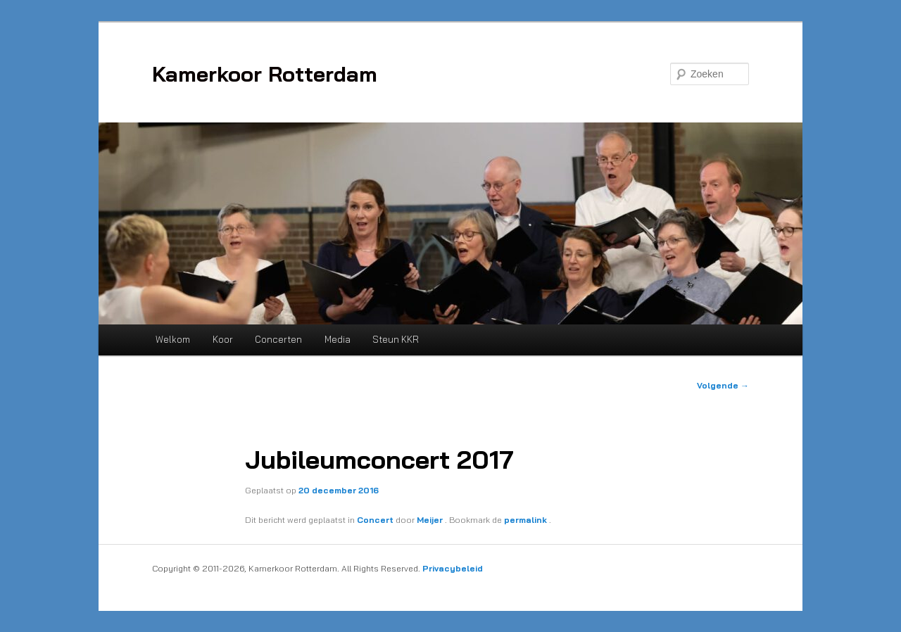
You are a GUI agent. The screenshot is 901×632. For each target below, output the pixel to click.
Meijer (431, 519)
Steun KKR (395, 339)
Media (338, 339)
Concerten (278, 339)
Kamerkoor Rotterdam (264, 74)
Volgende (723, 385)
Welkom (173, 339)
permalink (526, 519)
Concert (375, 519)
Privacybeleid (452, 568)
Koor (223, 339)
